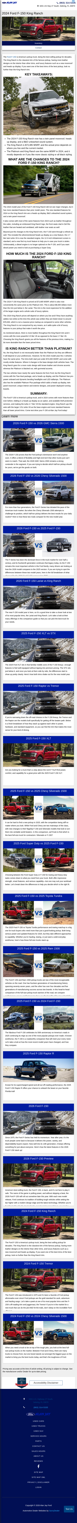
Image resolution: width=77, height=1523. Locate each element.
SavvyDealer (54, 1511)
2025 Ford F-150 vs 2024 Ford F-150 (38, 1001)
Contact (38, 48)
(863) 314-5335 (66, 3)
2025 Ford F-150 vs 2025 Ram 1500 (38, 948)
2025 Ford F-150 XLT (38, 738)
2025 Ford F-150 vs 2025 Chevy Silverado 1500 (38, 790)
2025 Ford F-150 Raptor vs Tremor (38, 685)
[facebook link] (38, 1467)
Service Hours (38, 1436)
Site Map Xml (38, 1477)
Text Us (69, 1509)
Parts (38, 1441)
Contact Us (38, 1446)
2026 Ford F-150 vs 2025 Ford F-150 (38, 528)
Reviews (38, 1461)
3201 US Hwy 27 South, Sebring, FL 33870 (57, 6)
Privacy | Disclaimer (38, 1482)
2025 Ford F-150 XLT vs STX (38, 633)
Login (38, 1487)
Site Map (38, 1472)
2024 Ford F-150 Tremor (38, 1263)
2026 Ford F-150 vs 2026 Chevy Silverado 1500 (38, 475)
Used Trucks (38, 1426)
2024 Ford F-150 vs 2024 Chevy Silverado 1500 (38, 1316)
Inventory (38, 43)
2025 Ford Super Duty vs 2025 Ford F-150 (39, 843)
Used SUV (38, 1431)
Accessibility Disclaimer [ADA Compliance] (46, 1382)
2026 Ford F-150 (38, 1106)
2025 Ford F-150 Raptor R (38, 1053)
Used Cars (38, 1421)
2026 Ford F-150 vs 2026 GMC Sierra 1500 (38, 423)
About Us (38, 1456)
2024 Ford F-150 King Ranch (38, 1211)
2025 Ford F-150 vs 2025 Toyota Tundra (38, 895)
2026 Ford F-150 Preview (38, 1158)
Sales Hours (38, 1451)
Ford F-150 (11, 57)
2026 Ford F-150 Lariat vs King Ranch (38, 580)
